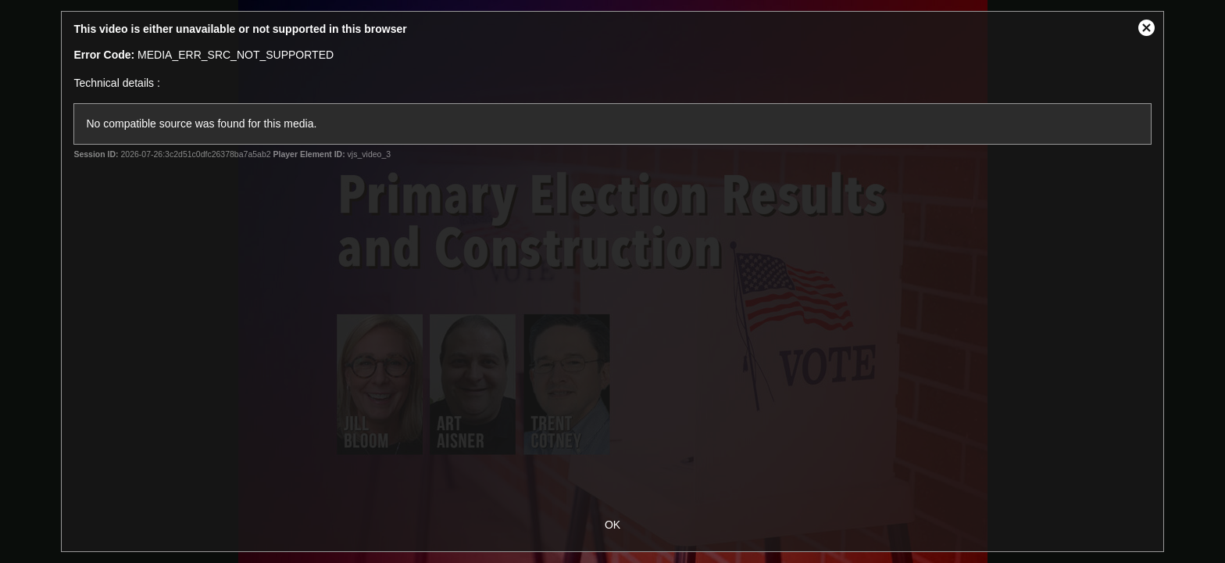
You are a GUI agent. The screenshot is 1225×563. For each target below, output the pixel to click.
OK (612, 524)
